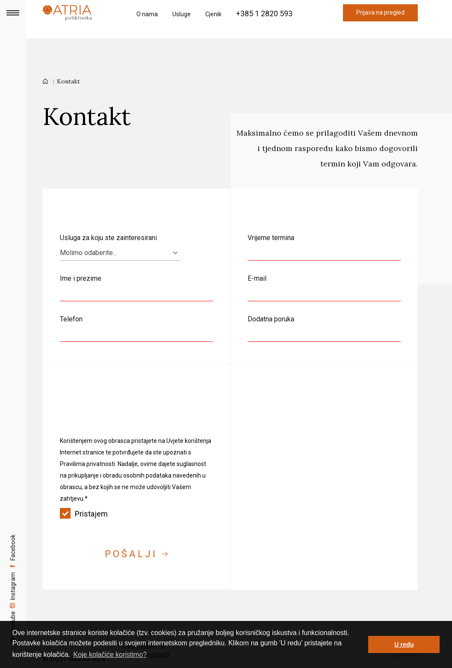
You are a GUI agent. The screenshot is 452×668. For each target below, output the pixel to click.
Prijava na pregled (380, 12)
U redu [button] (404, 644)
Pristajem (136, 514)
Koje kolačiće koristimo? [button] (110, 654)
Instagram (12, 579)
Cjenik (213, 14)
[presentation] (125, 417)
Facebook (12, 530)
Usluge (181, 14)
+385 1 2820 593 (264, 13)
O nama (147, 14)
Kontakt (68, 81)
